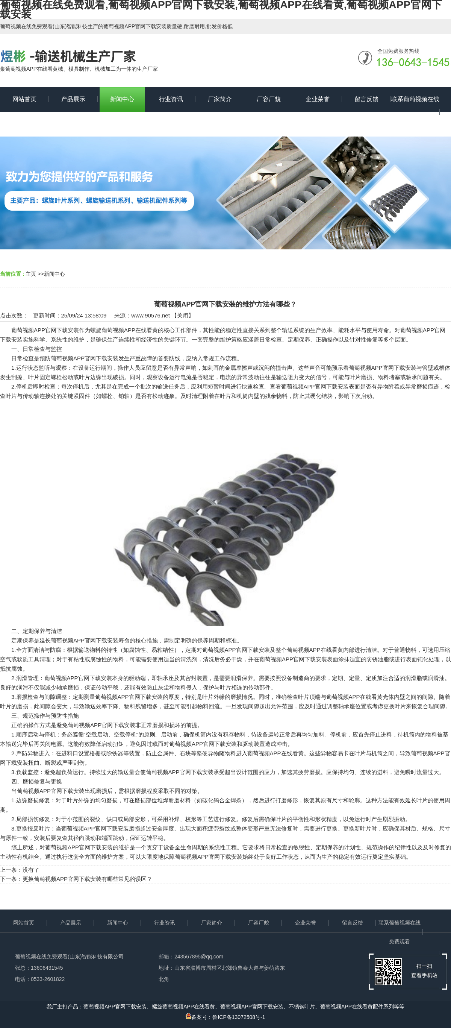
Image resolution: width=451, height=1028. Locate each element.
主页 (31, 274)
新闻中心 (54, 274)
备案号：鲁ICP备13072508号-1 (225, 1017)
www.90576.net (150, 315)
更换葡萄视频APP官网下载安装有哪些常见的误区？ (87, 879)
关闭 (182, 315)
